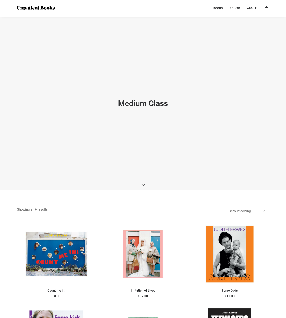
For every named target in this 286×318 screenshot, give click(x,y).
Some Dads (230, 264)
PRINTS (235, 8)
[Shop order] (247, 184)
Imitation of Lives (143, 264)
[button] (56, 227)
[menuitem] (218, 8)
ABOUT (252, 8)
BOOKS (218, 8)
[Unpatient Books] (36, 8)
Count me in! (56, 264)
